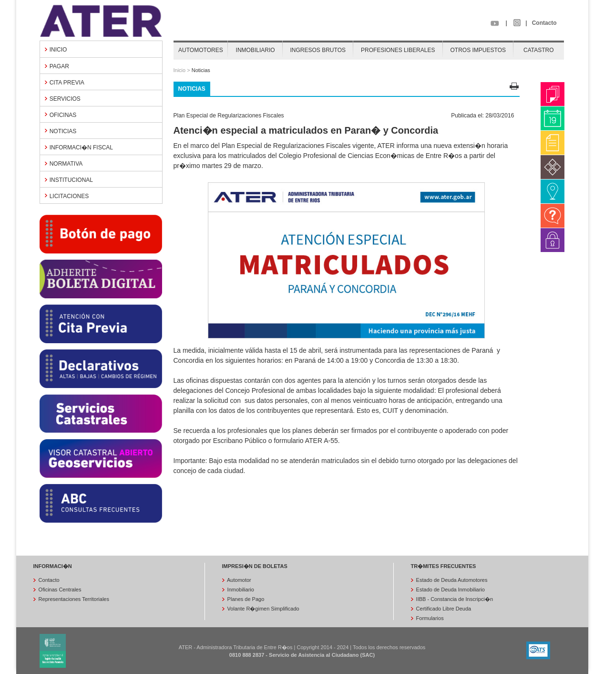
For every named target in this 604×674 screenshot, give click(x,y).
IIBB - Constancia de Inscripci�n (454, 599)
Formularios (429, 618)
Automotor (238, 580)
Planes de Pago (245, 599)
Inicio (180, 70)
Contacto (544, 23)
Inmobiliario (240, 589)
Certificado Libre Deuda (443, 608)
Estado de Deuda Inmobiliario (450, 589)
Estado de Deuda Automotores (451, 580)
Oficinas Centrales (59, 589)
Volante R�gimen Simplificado (262, 608)
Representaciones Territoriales (73, 599)
